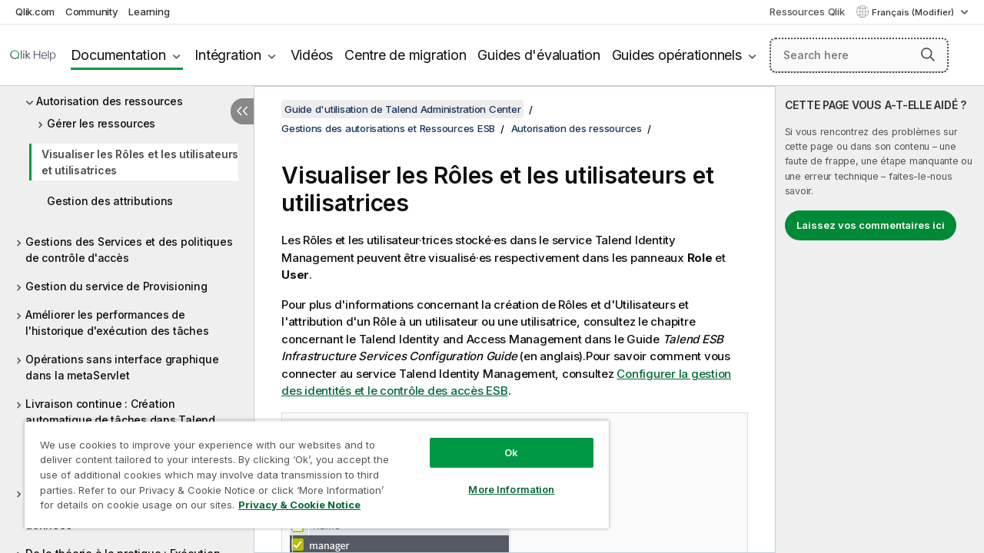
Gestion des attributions (110, 200)
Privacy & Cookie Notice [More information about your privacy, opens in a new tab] (299, 504)
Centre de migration (405, 55)
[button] (927, 54)
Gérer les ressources (101, 123)
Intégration (227, 55)
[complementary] (880, 319)
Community (91, 11)
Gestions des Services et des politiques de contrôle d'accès (128, 249)
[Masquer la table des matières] (242, 111)
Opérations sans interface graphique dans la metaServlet (121, 367)
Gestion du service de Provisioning (116, 286)
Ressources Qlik (807, 11)
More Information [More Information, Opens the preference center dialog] (511, 489)
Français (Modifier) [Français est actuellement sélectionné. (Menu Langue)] (914, 12)
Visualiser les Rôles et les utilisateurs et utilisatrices (140, 162)
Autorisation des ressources (109, 101)
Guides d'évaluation (538, 55)
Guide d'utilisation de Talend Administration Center (402, 109)
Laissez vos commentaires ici (870, 225)
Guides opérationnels (677, 55)
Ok (511, 452)
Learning (148, 11)
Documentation (118, 55)
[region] (317, 474)
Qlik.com (35, 11)
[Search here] (859, 55)
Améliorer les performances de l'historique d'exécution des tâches (116, 322)
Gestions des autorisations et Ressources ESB (388, 128)
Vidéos (312, 55)
